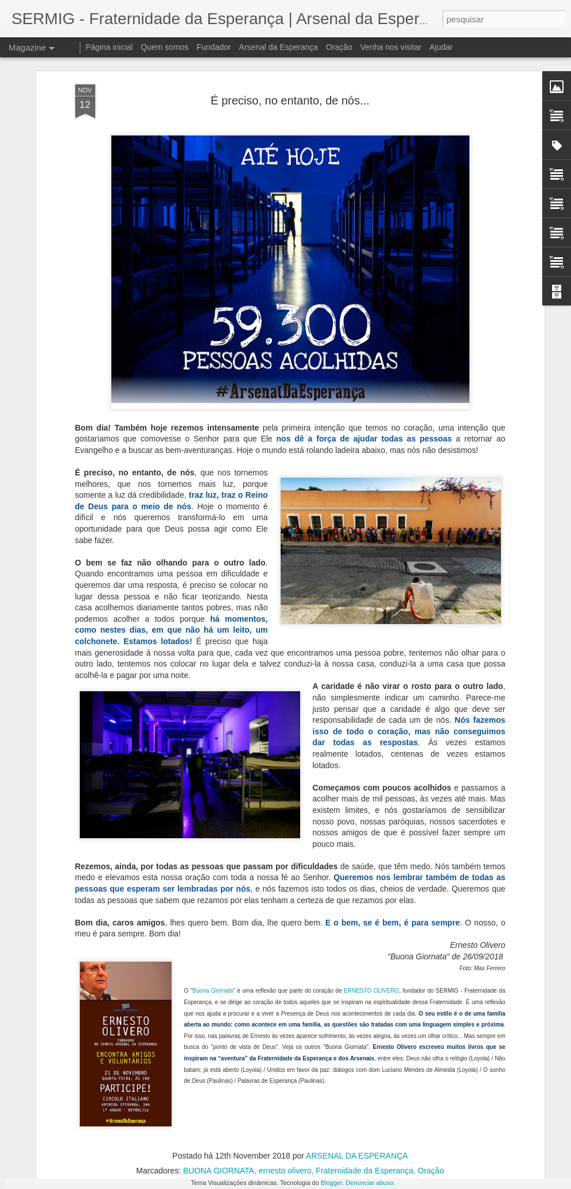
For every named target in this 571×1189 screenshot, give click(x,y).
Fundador (214, 47)
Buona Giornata (212, 900)
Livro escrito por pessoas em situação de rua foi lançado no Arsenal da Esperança (274, 1016)
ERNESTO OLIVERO (371, 900)
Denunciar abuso (369, 1182)
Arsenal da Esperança (278, 47)
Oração (339, 47)
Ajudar (440, 47)
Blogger (331, 1182)
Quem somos (164, 47)
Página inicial (109, 47)
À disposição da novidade (229, 1142)
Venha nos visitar (391, 47)
